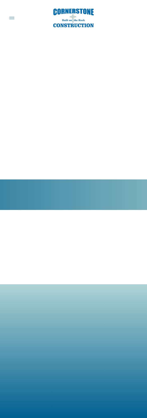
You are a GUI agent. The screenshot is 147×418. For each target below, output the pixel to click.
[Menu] (12, 18)
